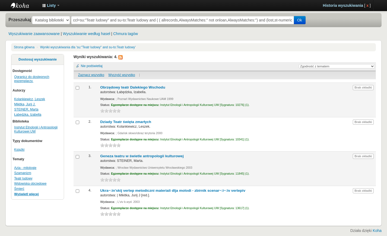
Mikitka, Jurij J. (24, 104)
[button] (51, 5)
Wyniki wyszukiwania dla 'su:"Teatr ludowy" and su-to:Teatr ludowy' (88, 47)
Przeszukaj (19, 19)
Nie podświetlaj (92, 66)
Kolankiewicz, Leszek (29, 99)
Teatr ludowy (23, 178)
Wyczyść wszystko (121, 75)
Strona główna (24, 47)
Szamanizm (22, 173)
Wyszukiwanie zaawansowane (34, 34)
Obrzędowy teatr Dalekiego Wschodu (132, 87)
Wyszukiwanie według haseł (86, 34)
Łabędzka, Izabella (27, 115)
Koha (377, 230)
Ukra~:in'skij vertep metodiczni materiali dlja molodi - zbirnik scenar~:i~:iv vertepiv (172, 190)
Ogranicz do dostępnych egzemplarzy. (31, 79)
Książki (19, 150)
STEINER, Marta (26, 109)
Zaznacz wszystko (91, 75)
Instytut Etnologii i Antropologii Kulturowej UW (24, 5)
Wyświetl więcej (26, 194)
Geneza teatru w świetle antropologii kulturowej (141, 156)
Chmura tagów (125, 34)
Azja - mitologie (25, 168)
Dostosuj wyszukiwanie (37, 59)
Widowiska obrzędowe (30, 183)
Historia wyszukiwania (343, 5)
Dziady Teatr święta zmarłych (125, 122)
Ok (299, 20)
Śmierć (19, 189)
